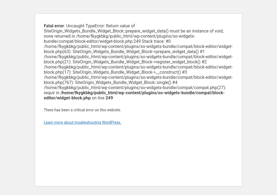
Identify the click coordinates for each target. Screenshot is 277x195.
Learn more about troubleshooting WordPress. (82, 122)
